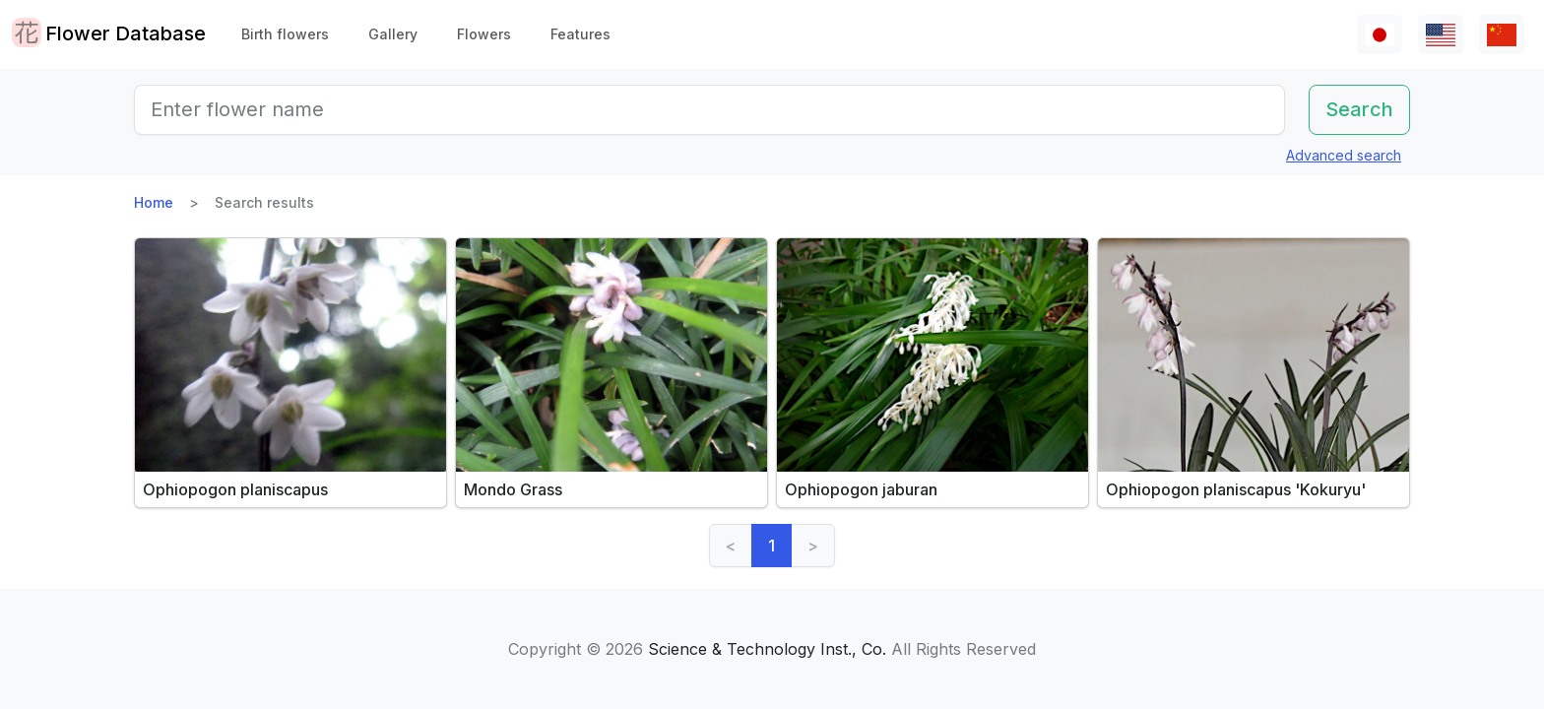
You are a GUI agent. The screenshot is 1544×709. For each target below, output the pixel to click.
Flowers (484, 34)
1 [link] (771, 545)
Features (580, 34)
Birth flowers (285, 34)
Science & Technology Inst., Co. (767, 649)
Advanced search (1343, 155)
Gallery (393, 34)
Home (153, 202)
